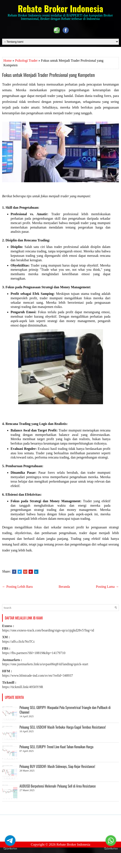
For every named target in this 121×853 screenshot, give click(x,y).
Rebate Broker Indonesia (60, 8)
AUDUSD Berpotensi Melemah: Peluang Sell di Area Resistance (57, 786)
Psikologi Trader (26, 60)
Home (7, 60)
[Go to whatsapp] (111, 840)
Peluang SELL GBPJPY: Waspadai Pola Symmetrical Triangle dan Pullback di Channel (65, 710)
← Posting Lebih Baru (17, 586)
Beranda (64, 586)
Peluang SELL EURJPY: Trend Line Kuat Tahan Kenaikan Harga (56, 746)
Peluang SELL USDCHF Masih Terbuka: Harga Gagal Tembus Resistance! (62, 727)
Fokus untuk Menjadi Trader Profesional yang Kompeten (48, 74)
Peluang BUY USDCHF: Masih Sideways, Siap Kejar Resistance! (57, 766)
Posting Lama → (107, 586)
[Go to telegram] (10, 840)
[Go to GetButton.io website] (111, 848)
